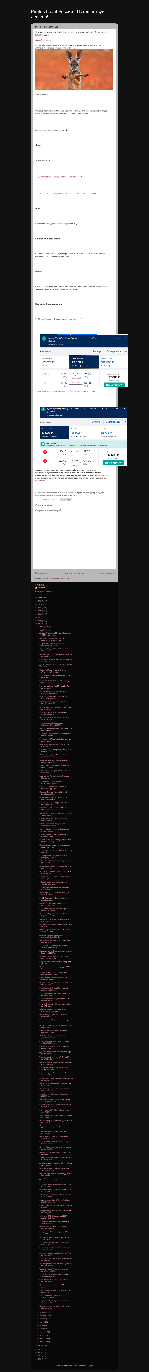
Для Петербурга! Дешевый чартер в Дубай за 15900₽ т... (53, 1296)
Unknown (41, 588)
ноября (43, 630)
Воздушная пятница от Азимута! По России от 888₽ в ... (53, 798)
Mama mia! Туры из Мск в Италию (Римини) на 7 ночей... (52, 671)
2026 (40, 601)
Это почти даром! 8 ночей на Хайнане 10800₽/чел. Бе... (54, 1090)
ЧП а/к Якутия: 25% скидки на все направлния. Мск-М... (52, 825)
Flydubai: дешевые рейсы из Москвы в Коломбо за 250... (54, 1031)
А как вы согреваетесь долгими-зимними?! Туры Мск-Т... (51, 936)
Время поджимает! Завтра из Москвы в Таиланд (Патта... (54, 1249)
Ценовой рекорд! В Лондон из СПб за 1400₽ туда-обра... (54, 1169)
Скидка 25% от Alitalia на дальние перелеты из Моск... (52, 904)
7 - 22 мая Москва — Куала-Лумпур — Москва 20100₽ (58, 177)
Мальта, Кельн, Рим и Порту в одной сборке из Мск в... (53, 1228)
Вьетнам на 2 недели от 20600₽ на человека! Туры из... (52, 788)
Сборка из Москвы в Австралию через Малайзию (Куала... (54, 1127)
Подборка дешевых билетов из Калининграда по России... (51, 639)
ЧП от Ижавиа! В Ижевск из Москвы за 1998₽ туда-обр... (54, 809)
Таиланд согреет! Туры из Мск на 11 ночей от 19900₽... (53, 1270)
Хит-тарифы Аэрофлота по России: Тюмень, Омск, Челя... (53, 947)
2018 (40, 1346)
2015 (40, 1356)
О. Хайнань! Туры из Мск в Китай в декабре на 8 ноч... (53, 1037)
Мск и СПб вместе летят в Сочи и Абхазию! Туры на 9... (52, 692)
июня (42, 1325)
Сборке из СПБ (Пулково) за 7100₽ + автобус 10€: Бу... (53, 1217)
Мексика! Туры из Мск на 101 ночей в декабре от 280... (53, 793)
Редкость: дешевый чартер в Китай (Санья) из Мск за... (53, 698)
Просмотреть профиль (44, 591)
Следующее (42, 573)
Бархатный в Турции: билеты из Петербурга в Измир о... (51, 782)
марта (42, 1335)
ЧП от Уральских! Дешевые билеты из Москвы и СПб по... (54, 703)
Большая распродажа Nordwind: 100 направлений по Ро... (53, 957)
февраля (43, 1338)
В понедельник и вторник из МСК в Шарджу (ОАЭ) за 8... (53, 857)
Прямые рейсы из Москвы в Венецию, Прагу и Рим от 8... (54, 894)
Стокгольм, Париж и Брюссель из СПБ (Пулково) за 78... (54, 745)
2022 (40, 614)
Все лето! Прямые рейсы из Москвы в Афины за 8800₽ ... (54, 1069)
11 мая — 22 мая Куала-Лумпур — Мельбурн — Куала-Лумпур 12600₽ (65, 194)
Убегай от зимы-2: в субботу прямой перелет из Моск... (53, 989)
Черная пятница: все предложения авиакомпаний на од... (53, 973)
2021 (40, 617)
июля (42, 1322)
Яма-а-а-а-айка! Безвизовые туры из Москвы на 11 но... (53, 761)
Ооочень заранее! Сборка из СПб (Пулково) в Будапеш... (52, 1010)
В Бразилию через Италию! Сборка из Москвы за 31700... (54, 910)
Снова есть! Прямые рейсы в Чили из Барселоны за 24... (54, 915)
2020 (40, 621)
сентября (44, 1316)
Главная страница (74, 573)
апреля (43, 1332)
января (43, 1342)
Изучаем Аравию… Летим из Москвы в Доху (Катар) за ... (54, 1286)
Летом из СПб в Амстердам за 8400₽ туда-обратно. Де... (53, 1275)
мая (41, 1329)
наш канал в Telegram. (88, 475)
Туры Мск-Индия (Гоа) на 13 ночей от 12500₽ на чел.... (53, 650)
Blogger (90, 1366)
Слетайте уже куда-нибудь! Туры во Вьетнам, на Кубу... (53, 978)
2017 (40, 1349)
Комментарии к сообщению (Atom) (62, 578)
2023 (40, 611)
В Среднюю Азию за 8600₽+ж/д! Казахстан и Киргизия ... (51, 645)
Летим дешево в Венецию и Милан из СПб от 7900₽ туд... (54, 1042)
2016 (40, 1352)
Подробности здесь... (44, 40)
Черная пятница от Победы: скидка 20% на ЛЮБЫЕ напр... (55, 841)
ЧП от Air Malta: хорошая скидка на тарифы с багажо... (53, 883)
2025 (40, 604)
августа (43, 1319)
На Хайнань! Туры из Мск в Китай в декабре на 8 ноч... (53, 756)
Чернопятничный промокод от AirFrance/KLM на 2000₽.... (51, 724)
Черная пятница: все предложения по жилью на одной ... (54, 713)
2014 (40, 1359)
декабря (43, 627)
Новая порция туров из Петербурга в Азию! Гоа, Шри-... (53, 1137)
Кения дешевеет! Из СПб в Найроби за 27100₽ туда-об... (54, 1201)
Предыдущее (106, 573)
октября (43, 1312)
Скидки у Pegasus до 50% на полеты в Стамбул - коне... (54, 835)
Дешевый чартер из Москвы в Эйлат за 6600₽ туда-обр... (54, 634)
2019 (40, 624)
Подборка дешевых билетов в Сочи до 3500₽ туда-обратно (54, 1100)
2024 (40, 607)
